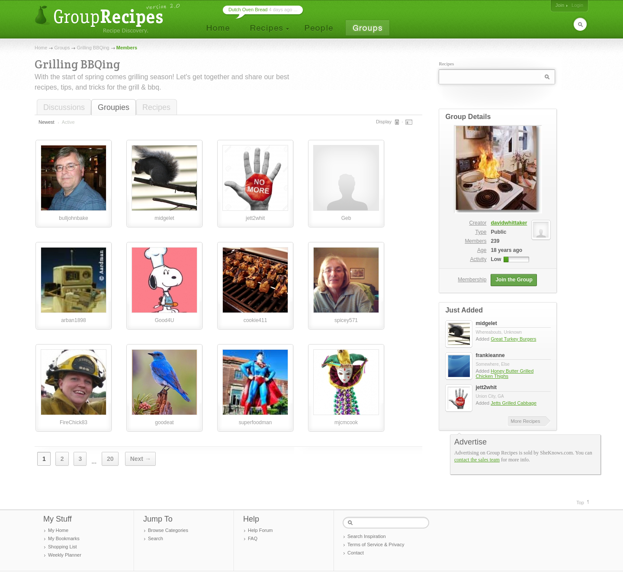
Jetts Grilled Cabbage (513, 403)
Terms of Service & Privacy (375, 544)
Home (41, 47)
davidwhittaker (521, 223)
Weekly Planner (64, 554)
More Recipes (525, 421)
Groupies (113, 107)
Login (577, 5)
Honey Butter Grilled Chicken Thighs (504, 373)
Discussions (64, 107)
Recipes (156, 107)
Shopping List (62, 546)
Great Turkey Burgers (513, 339)
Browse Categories (168, 530)
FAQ (252, 538)
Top (580, 502)
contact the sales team (477, 460)
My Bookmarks (64, 538)
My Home (58, 530)
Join (560, 5)
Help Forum (260, 530)
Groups (62, 47)
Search (155, 538)
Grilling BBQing (93, 47)
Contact (355, 552)
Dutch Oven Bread (248, 9)
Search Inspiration (366, 536)
